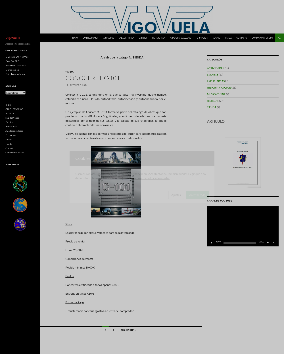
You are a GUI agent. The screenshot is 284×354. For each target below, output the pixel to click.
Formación (202, 38)
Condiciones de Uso (262, 38)
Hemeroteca (158, 38)
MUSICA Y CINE (216, 94)
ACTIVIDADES (215, 68)
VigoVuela (12, 38)
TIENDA (69, 71)
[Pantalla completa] (274, 243)
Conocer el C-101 (92, 78)
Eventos (143, 38)
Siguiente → (129, 330)
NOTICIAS (213, 100)
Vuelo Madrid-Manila (15, 65)
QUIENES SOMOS (91, 38)
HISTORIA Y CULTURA (220, 87)
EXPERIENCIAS (216, 81)
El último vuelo (12, 69)
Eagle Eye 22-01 (12, 61)
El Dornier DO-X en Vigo (17, 56)
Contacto (241, 38)
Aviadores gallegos (180, 38)
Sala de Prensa (126, 38)
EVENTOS (212, 74)
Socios (216, 38)
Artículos (108, 38)
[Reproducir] (212, 243)
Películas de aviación (15, 74)
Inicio (75, 38)
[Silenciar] (268, 243)
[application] (243, 226)
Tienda (228, 38)
